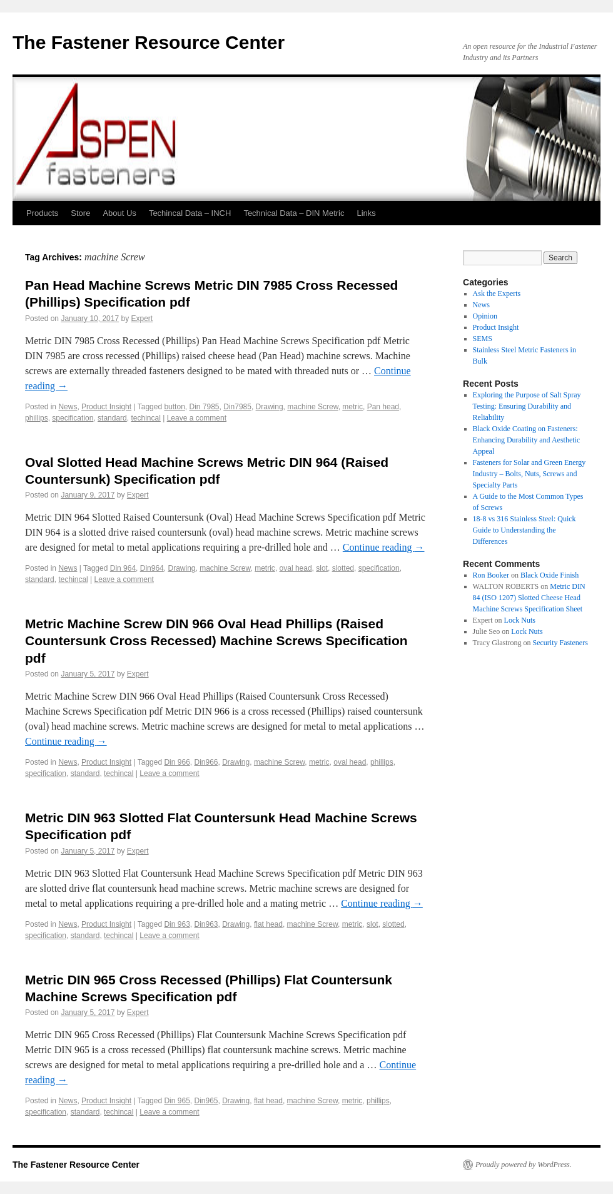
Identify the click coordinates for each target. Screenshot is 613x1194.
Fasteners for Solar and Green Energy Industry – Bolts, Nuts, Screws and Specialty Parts (529, 473)
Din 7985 (204, 406)
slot (322, 568)
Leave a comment (196, 418)
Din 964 (123, 568)
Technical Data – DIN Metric (293, 213)
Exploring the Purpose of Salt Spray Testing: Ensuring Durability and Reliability (527, 406)
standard (112, 418)
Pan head (383, 406)
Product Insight (106, 406)
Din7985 (237, 406)
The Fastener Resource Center (149, 42)
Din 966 (177, 762)
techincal (145, 418)
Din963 (206, 924)
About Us (119, 213)
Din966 (206, 762)
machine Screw (312, 406)
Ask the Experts (497, 293)
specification (72, 418)
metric (352, 406)
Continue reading (384, 547)
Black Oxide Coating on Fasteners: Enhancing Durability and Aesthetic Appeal (526, 440)
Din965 (206, 1100)
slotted (343, 568)
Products (42, 213)
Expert (142, 318)
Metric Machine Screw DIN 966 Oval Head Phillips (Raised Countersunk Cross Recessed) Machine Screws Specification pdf (216, 640)
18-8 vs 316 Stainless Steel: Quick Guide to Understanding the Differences (524, 530)
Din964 (152, 568)
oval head (296, 568)
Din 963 (177, 924)
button (174, 406)
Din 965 (177, 1100)
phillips (36, 418)
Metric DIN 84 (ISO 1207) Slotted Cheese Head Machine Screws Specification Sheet (529, 597)
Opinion (485, 316)
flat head (268, 924)
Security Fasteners (559, 642)
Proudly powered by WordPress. (523, 1164)
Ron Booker (491, 575)
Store (80, 213)
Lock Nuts (519, 620)
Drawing (269, 406)
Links (366, 213)
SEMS (482, 338)
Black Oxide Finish (549, 575)
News (67, 406)
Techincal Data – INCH (190, 213)
